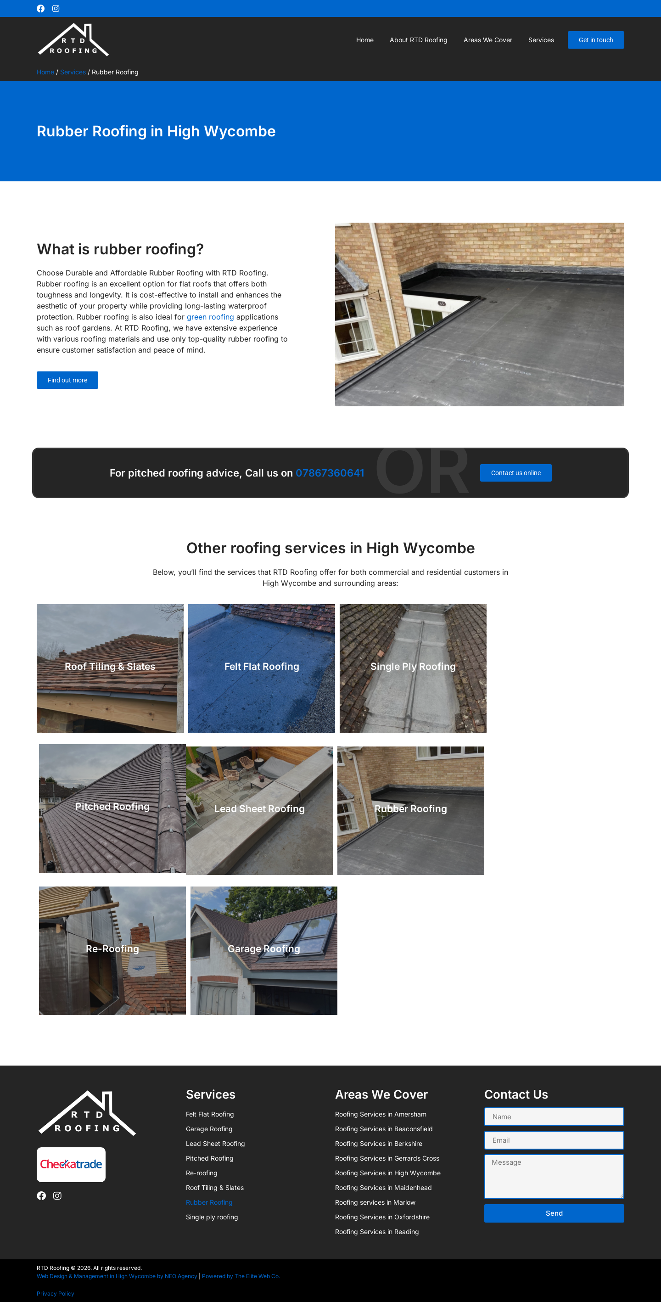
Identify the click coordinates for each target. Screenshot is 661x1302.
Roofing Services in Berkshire (378, 1143)
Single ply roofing (212, 1216)
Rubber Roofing (209, 1202)
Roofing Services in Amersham (380, 1113)
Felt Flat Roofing (210, 1113)
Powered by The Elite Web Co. (241, 1275)
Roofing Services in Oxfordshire (382, 1216)
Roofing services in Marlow (375, 1202)
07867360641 (330, 472)
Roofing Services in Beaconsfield (384, 1128)
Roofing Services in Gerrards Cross (387, 1158)
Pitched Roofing (210, 1158)
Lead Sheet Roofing (215, 1143)
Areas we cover (488, 39)
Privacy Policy (55, 1293)
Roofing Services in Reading (377, 1231)
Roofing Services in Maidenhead (383, 1187)
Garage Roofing (209, 1128)
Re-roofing (202, 1172)
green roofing (210, 316)
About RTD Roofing (419, 39)
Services (541, 39)
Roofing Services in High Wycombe (388, 1172)
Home (365, 39)
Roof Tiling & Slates (215, 1187)
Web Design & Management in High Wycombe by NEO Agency (117, 1275)
